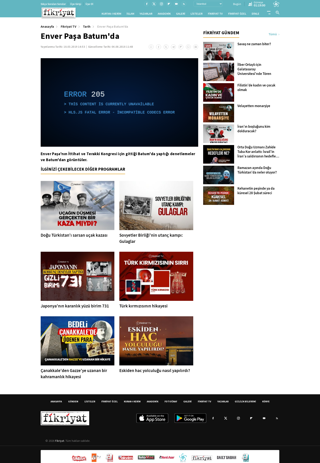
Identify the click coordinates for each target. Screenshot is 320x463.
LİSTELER (197, 15)
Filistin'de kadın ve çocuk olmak (256, 89)
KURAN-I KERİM (132, 403)
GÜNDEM (73, 403)
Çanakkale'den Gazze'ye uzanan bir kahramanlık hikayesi (74, 375)
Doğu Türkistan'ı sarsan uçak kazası (74, 237)
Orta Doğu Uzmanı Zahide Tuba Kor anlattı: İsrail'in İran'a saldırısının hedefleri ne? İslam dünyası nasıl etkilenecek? (257, 153)
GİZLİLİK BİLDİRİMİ (245, 403)
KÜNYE (266, 403)
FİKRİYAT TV (215, 15)
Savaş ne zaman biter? (254, 46)
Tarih (87, 28)
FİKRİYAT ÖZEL (237, 15)
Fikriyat (59, 442)
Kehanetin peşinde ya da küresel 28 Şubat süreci (256, 192)
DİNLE (255, 15)
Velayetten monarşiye (253, 107)
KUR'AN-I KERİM (111, 15)
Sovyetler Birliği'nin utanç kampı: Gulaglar (151, 240)
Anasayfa (47, 28)
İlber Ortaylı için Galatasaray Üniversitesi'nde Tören (254, 71)
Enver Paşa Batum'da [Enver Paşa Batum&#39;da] (112, 28)
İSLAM (130, 15)
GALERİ (180, 15)
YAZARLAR (146, 15)
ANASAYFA (56, 403)
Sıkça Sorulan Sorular (53, 4)
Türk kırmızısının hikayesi (143, 308)
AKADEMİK (164, 15)
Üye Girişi (75, 4)
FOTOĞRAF (171, 403)
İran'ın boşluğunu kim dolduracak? (253, 130)
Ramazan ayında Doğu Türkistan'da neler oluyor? (257, 171)
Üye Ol (89, 4)
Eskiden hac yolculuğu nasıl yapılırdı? (154, 372)
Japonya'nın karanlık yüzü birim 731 (75, 308)
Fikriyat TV (69, 28)
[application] (119, 104)
